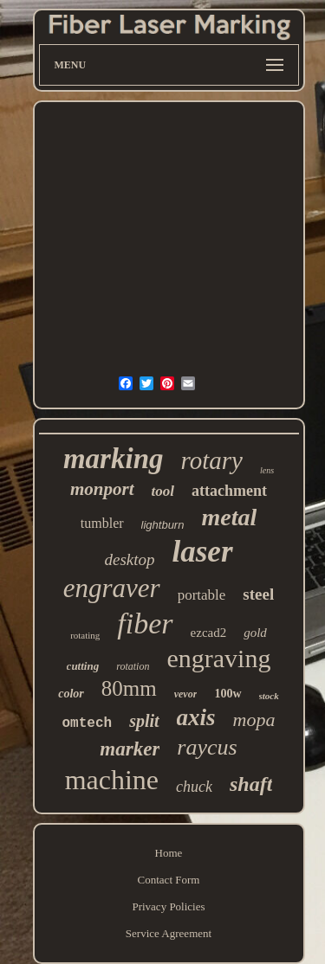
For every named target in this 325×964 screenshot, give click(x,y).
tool (163, 491)
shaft (251, 784)
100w (227, 693)
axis (196, 717)
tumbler (102, 523)
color (71, 693)
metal (229, 517)
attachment (229, 490)
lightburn (163, 524)
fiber (144, 623)
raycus (207, 747)
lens (267, 470)
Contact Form (169, 879)
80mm (129, 688)
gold (255, 632)
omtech (87, 723)
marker (129, 749)
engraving (218, 658)
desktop (129, 559)
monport (102, 489)
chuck (194, 786)
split (144, 720)
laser (202, 552)
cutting (83, 665)
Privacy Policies (168, 906)
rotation (132, 666)
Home (169, 852)
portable (202, 595)
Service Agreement (168, 933)
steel (258, 594)
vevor (186, 694)
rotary (212, 460)
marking (113, 458)
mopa (254, 719)
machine (112, 779)
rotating (85, 635)
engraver (111, 588)
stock (269, 696)
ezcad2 (209, 632)
